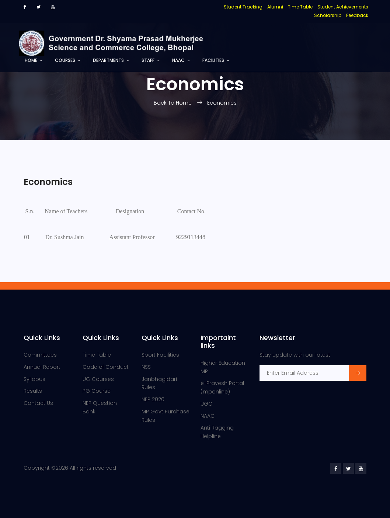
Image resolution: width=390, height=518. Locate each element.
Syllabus (34, 379)
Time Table (97, 354)
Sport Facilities (160, 354)
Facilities (213, 60)
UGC (206, 403)
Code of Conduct (106, 367)
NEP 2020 (153, 399)
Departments (108, 60)
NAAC (178, 60)
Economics (222, 102)
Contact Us (38, 403)
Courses (65, 60)
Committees (40, 354)
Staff (148, 60)
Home (31, 60)
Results (33, 391)
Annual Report (42, 367)
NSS (146, 367)
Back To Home (173, 102)
